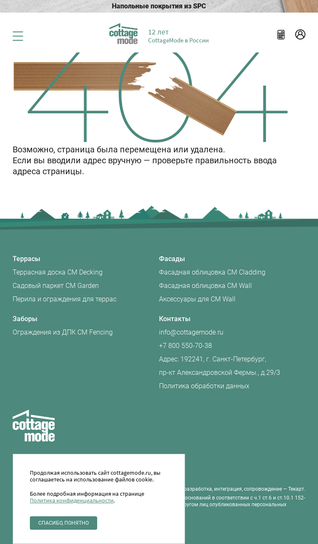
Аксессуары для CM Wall (197, 299)
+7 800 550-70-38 (185, 346)
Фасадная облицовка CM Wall (205, 286)
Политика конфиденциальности (72, 500)
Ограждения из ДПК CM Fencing (63, 332)
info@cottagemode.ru (191, 332)
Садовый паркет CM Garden (56, 286)
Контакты (175, 319)
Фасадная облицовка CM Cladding (212, 272)
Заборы (25, 319)
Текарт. (296, 489)
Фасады (172, 259)
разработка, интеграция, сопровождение (233, 489)
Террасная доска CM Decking (58, 272)
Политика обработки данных (204, 386)
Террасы (26, 259)
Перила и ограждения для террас (65, 299)
